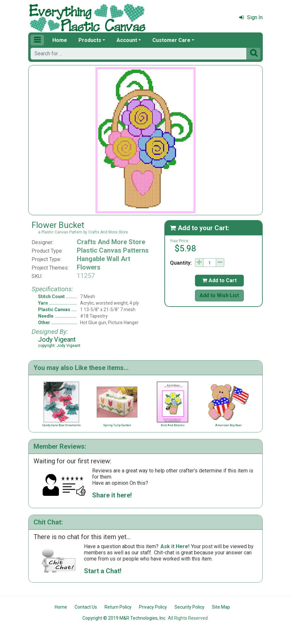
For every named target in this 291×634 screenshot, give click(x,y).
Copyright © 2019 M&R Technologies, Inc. (124, 618)
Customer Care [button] (171, 40)
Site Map (221, 607)
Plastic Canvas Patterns (113, 250)
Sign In (251, 17)
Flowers (89, 267)
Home (59, 40)
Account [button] (127, 40)
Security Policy (189, 607)
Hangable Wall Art (103, 259)
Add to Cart (219, 280)
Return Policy (118, 607)
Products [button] (89, 40)
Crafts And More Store (111, 242)
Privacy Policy (153, 607)
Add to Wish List (219, 295)
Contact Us (86, 607)
